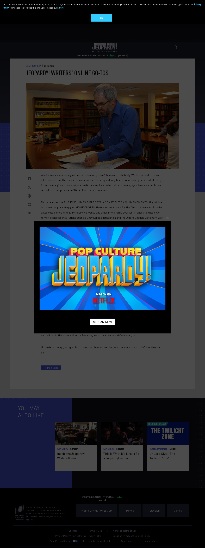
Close (167, 218)
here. (61, 7)
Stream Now (102, 322)
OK (101, 17)
